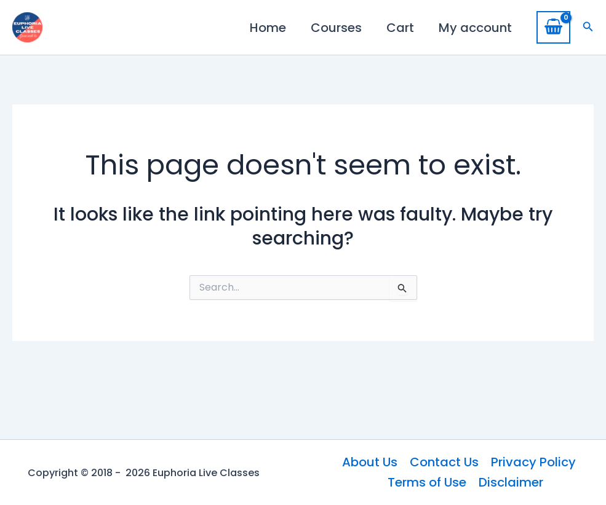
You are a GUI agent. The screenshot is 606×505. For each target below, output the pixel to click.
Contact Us (444, 462)
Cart (400, 27)
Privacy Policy (533, 462)
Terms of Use (427, 482)
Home (268, 27)
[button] (588, 27)
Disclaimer (511, 482)
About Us (369, 462)
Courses (336, 27)
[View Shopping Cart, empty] (553, 27)
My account (475, 27)
